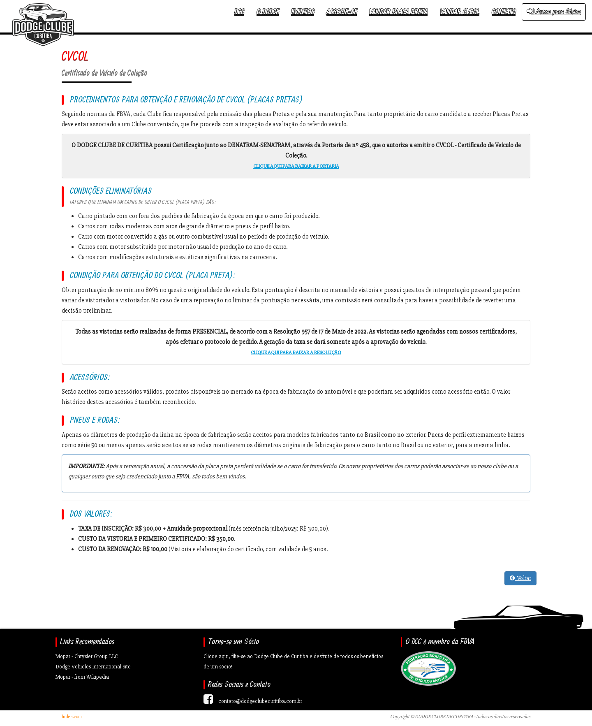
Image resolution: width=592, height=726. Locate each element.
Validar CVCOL (459, 12)
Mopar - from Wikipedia (82, 676)
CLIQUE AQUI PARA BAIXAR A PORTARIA (296, 166)
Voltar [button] (520, 578)
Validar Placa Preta (398, 12)
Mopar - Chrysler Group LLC (87, 656)
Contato (504, 12)
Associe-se (341, 12)
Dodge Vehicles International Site (93, 666)
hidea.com (72, 717)
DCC (239, 12)
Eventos (302, 12)
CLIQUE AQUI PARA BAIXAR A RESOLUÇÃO (296, 352)
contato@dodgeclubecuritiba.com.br (260, 701)
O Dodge (268, 12)
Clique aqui (216, 656)
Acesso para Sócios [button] (553, 12)
